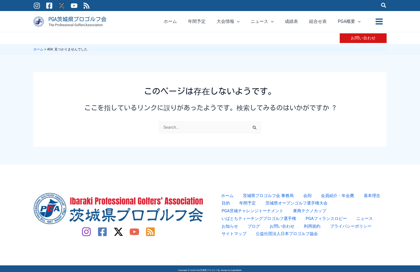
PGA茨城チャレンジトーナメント (346, 206)
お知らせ (299, 222)
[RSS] (86, 5)
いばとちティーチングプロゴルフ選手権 (299, 214)
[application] (262, 21)
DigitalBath (236, 268)
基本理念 (357, 197)
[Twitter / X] (61, 5)
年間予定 (228, 206)
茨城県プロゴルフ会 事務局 (262, 197)
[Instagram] (36, 5)
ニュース (277, 222)
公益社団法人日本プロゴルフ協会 (333, 230)
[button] (384, 6)
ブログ (319, 222)
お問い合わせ (344, 222)
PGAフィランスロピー (241, 222)
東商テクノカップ (236, 214)
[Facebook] (49, 5)
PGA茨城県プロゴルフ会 (78, 19)
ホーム (223, 197)
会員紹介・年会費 (325, 197)
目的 (375, 197)
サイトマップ (281, 230)
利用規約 (372, 222)
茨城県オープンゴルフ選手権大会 (275, 206)
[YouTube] (74, 5)
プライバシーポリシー (241, 230)
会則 (298, 197)
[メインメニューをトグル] (379, 21)
